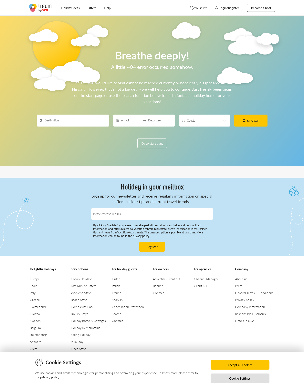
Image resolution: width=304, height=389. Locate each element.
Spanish (117, 300)
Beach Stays (79, 300)
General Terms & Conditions (254, 293)
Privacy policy (244, 300)
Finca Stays (78, 349)
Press (238, 286)
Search (251, 120)
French (116, 293)
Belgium (35, 328)
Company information (250, 307)
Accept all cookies (239, 365)
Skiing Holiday (80, 334)
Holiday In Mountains (85, 328)
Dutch (116, 279)
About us (241, 279)
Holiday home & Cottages (88, 320)
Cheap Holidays (81, 279)
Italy (33, 293)
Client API (200, 286)
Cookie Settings (240, 378)
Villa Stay (77, 341)
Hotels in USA (244, 320)
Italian (116, 286)
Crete (33, 349)
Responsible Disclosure (251, 314)
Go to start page (152, 143)
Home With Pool (82, 307)
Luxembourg (38, 334)
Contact (117, 320)
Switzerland (38, 307)
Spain (33, 286)
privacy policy (141, 236)
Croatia (35, 314)
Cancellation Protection (128, 307)
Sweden (35, 320)
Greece (35, 300)
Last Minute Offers (83, 286)
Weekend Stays (81, 293)
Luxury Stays (79, 314)
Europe (35, 279)
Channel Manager (206, 279)
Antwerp (35, 341)
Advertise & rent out (166, 279)
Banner (158, 286)
